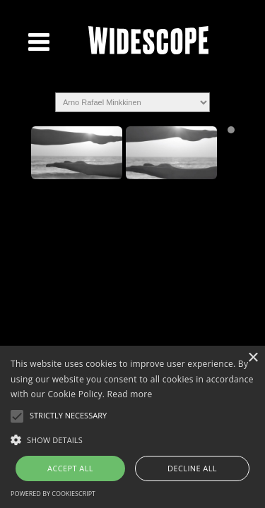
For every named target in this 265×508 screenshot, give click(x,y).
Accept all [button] (70, 468)
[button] (132, 439)
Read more (130, 394)
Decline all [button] (192, 468)
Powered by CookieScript (53, 493)
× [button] (252, 358)
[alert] (132, 427)
